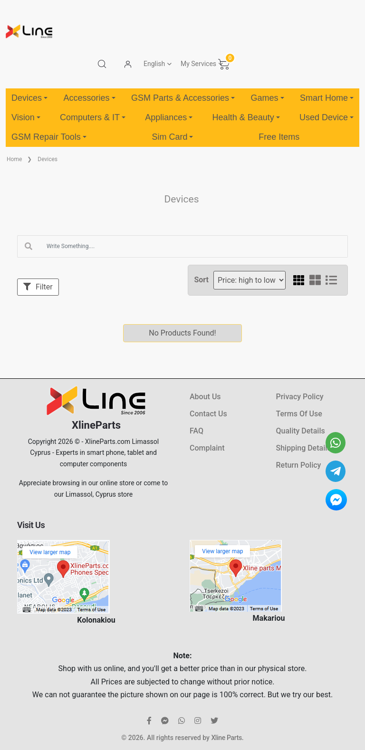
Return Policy (298, 465)
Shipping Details (303, 447)
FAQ (196, 430)
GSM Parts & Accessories (183, 98)
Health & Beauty (246, 117)
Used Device (326, 117)
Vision (25, 117)
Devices (29, 98)
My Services (198, 63)
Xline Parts (226, 737)
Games (267, 98)
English (154, 63)
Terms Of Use (299, 413)
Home (14, 159)
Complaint (207, 447)
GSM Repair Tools (48, 137)
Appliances (168, 117)
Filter (38, 286)
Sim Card (172, 137)
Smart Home (327, 98)
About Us (205, 396)
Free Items (279, 137)
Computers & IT (92, 117)
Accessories (89, 98)
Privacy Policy (300, 396)
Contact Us (208, 413)
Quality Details (300, 430)
